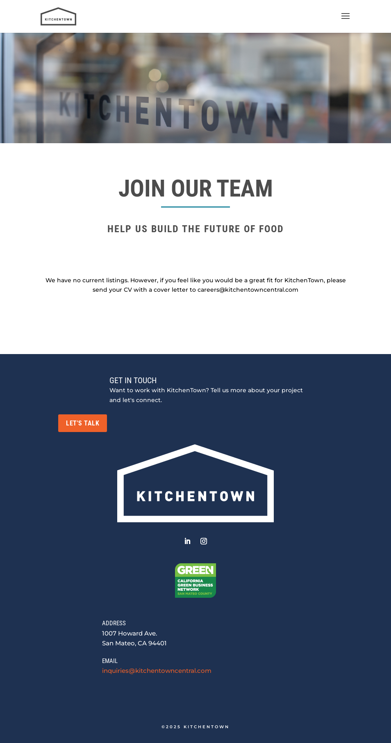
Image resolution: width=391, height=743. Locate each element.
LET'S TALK (82, 423)
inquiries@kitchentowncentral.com (156, 670)
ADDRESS (114, 623)
